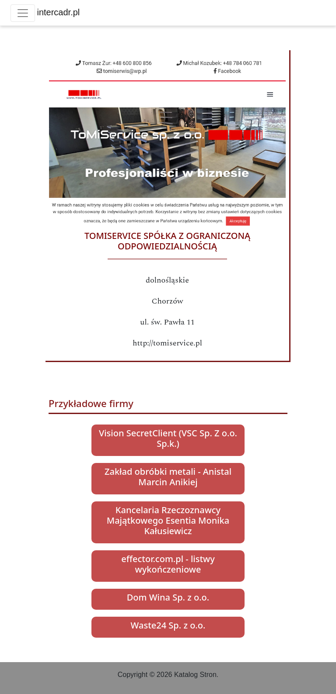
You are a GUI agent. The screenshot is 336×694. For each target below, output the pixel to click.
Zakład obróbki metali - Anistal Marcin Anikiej (168, 477)
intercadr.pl (58, 12)
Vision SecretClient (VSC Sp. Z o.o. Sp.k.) (168, 438)
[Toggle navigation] (22, 13)
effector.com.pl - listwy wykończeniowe (168, 564)
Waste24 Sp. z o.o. (168, 625)
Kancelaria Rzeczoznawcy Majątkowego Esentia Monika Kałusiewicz (168, 520)
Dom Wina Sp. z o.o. (168, 597)
